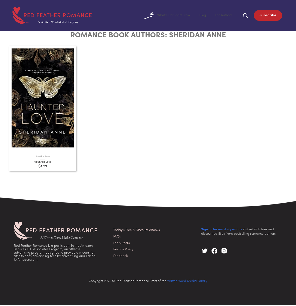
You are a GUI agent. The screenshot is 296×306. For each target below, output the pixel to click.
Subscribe (267, 16)
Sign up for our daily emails (221, 231)
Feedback (120, 257)
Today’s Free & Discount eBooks (136, 231)
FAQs (117, 238)
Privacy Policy (123, 251)
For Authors (222, 16)
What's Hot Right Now (162, 16)
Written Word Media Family (187, 282)
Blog (200, 16)
